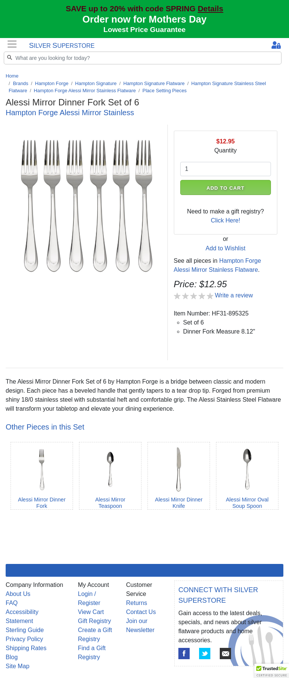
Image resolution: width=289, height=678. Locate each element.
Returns (136, 603)
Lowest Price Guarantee (144, 30)
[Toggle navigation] (12, 44)
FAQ (12, 603)
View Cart (91, 612)
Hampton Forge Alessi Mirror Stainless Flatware (85, 90)
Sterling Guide (25, 630)
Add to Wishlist (225, 248)
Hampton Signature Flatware (154, 83)
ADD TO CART (226, 188)
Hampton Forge (51, 83)
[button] (271, 671)
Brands (21, 83)
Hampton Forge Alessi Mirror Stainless (70, 112)
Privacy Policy (24, 639)
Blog (12, 657)
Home (12, 76)
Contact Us (141, 612)
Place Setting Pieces (165, 90)
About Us (18, 594)
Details (210, 8)
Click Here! (225, 220)
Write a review (234, 295)
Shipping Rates (26, 648)
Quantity (225, 150)
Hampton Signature (96, 83)
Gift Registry (94, 621)
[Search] (142, 58)
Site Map (17, 666)
